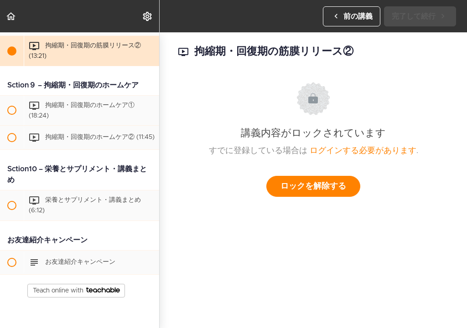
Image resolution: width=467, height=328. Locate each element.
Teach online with (76, 290)
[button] (11, 16)
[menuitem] (147, 16)
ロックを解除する (313, 186)
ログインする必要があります (363, 151)
